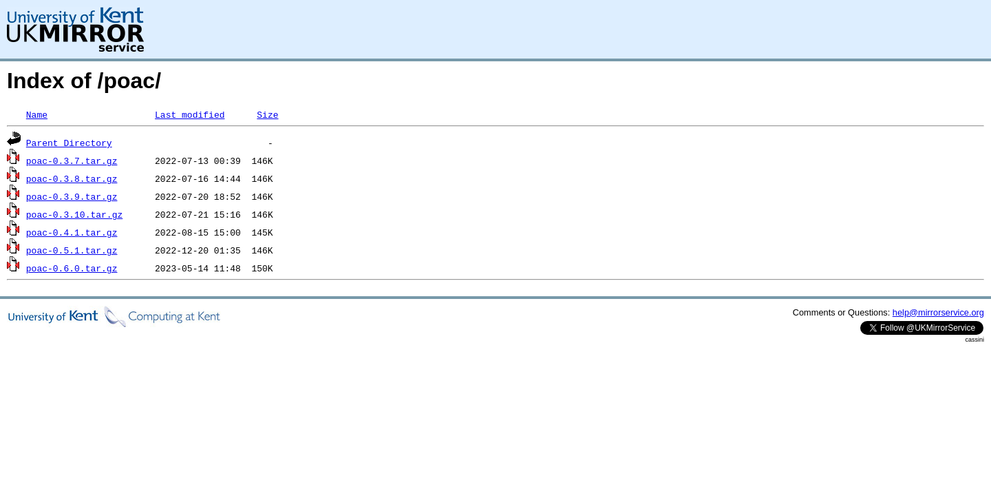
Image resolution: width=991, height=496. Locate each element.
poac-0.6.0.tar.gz (72, 268)
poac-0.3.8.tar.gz (72, 178)
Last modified (189, 114)
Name (36, 114)
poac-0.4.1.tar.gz (72, 232)
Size (267, 114)
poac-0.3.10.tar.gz (74, 214)
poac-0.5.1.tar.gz (72, 250)
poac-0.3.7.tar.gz (72, 160)
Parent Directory (69, 142)
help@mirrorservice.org (938, 312)
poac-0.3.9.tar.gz (72, 196)
